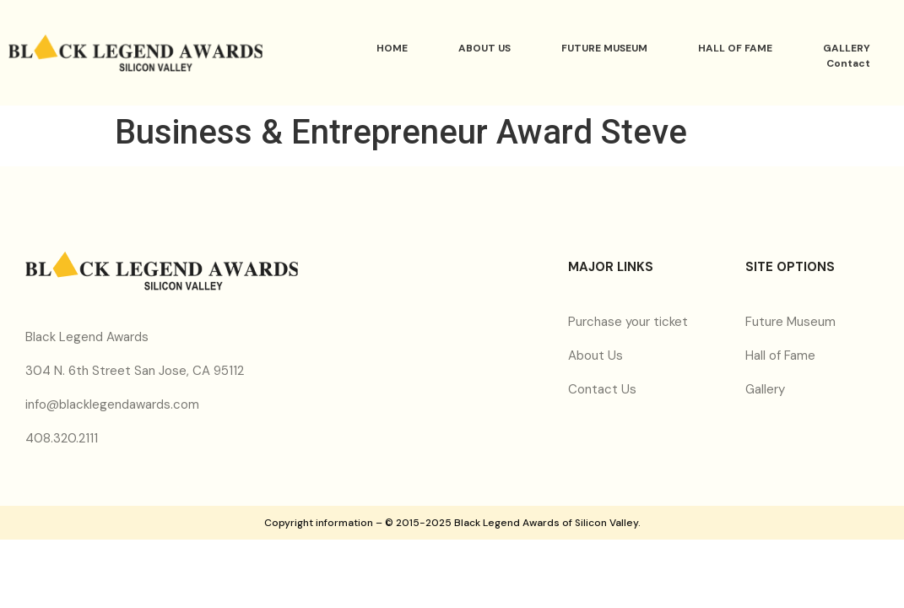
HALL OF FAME (735, 48)
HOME (392, 48)
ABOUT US (484, 48)
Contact (848, 63)
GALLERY (846, 48)
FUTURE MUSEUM (604, 48)
